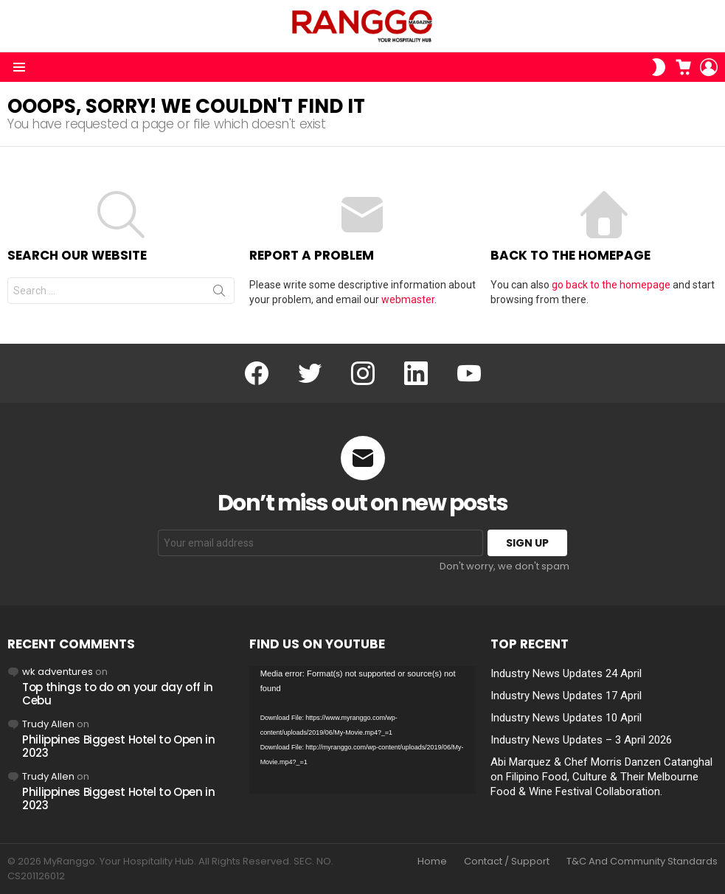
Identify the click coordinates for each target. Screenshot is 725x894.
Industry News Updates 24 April (566, 673)
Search (219, 293)
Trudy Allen (48, 724)
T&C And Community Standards (642, 861)
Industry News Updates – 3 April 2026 (581, 739)
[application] (362, 730)
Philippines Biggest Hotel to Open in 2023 (118, 746)
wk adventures (57, 672)
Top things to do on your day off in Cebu (117, 693)
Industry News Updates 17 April (566, 695)
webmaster (407, 299)
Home (432, 861)
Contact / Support (506, 861)
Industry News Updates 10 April (566, 717)
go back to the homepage (611, 285)
